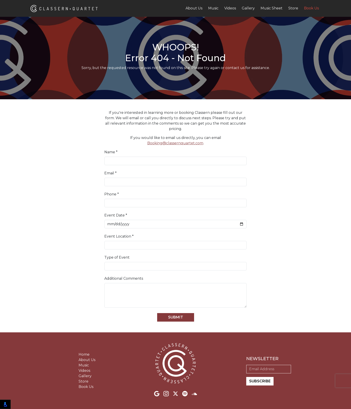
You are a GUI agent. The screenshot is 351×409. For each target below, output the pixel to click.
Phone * (111, 194)
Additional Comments (123, 278)
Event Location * (119, 236)
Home (84, 354)
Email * (110, 173)
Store (293, 8)
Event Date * (115, 215)
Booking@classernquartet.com (175, 143)
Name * (111, 152)
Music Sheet (272, 8)
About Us (194, 8)
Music (213, 8)
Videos (230, 8)
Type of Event (117, 257)
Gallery (248, 8)
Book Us (311, 8)
